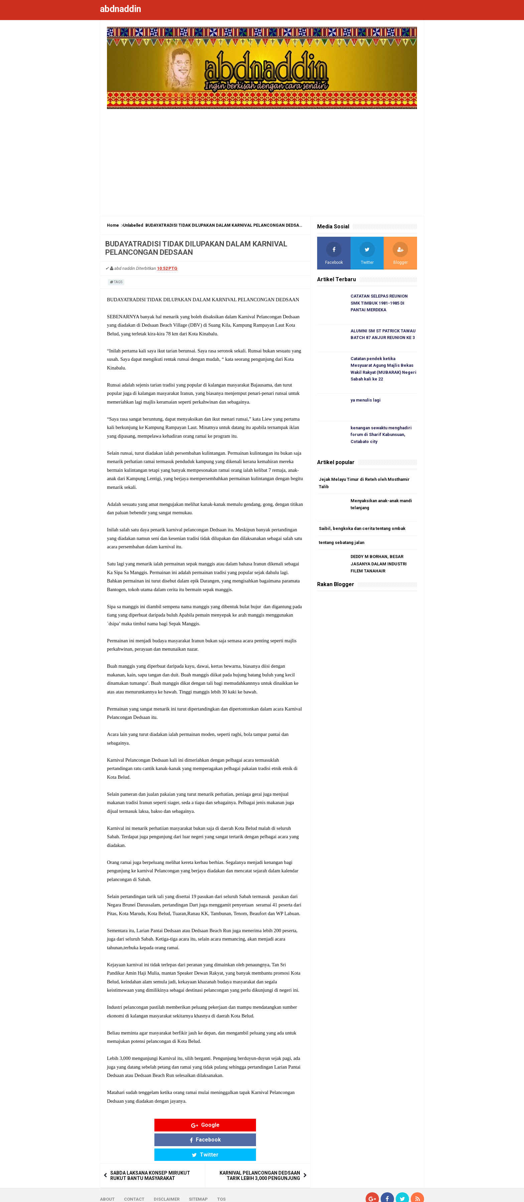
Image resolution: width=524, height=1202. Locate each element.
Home (113, 225)
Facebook (205, 1125)
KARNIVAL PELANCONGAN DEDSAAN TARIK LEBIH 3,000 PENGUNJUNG (260, 1146)
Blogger (416, 1191)
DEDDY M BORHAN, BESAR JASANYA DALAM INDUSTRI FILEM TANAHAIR (379, 567)
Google (153, 1125)
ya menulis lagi (367, 401)
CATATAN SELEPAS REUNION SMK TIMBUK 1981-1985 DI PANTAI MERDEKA (380, 303)
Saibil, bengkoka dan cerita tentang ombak (364, 530)
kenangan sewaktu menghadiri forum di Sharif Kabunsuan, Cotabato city (383, 436)
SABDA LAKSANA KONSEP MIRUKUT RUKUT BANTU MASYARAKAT (150, 1146)
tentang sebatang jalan (343, 545)
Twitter (257, 1125)
